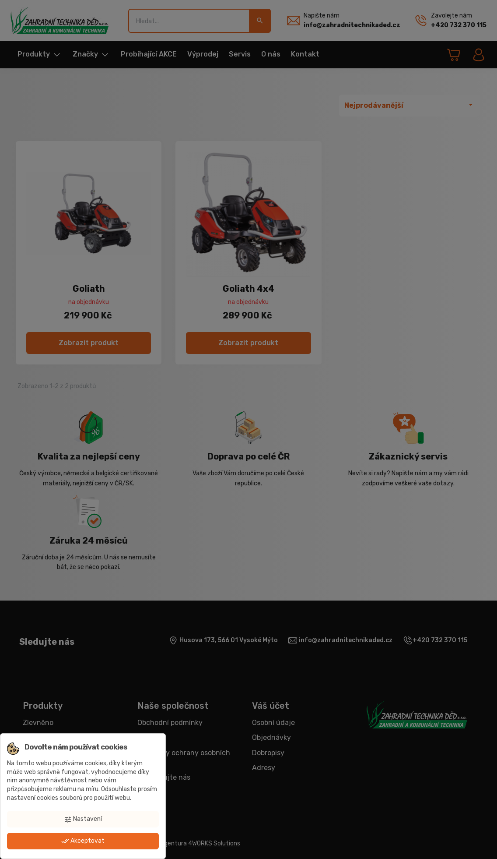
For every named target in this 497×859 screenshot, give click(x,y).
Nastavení (83, 819)
